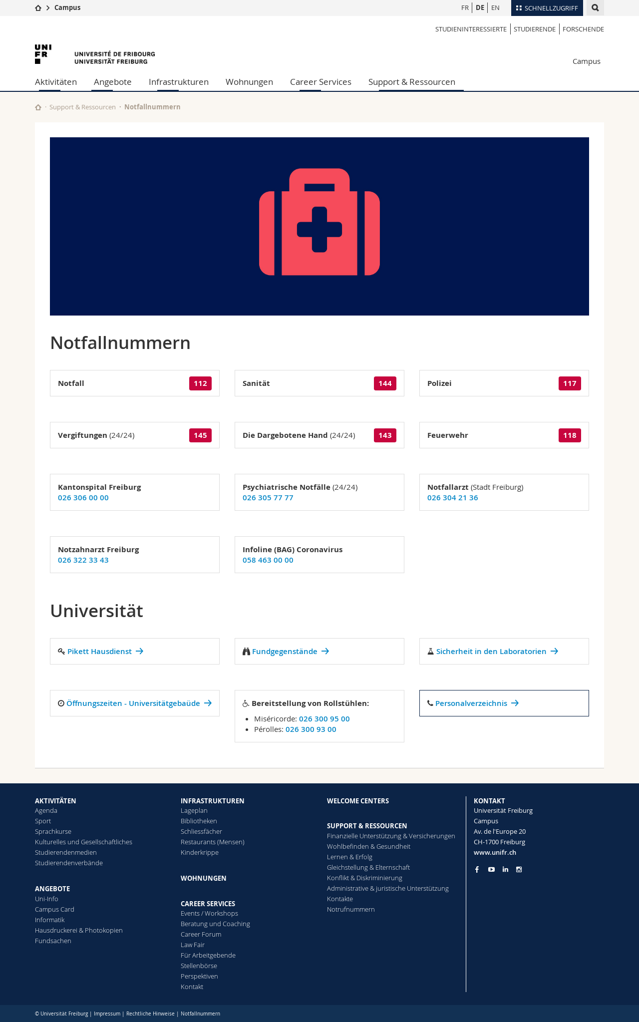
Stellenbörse (199, 965)
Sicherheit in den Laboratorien (491, 651)
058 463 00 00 (268, 560)
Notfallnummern (200, 1014)
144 (385, 383)
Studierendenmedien (66, 852)
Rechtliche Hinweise (150, 1014)
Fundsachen (53, 940)
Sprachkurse (53, 831)
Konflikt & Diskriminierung (364, 877)
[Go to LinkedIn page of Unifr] (505, 869)
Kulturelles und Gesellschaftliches (83, 841)
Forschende (583, 28)
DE (480, 7)
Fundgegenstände (285, 651)
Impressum (107, 1014)
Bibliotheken (199, 820)
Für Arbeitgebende (208, 955)
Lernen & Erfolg (349, 856)
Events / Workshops (209, 913)
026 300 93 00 (311, 729)
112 (200, 383)
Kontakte (340, 898)
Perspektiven (199, 976)
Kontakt (192, 986)
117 (570, 383)
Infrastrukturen (179, 81)
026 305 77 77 (268, 497)
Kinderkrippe (200, 852)
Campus (67, 7)
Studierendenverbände (69, 862)
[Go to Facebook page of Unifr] (477, 869)
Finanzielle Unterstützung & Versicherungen (391, 835)
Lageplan (194, 810)
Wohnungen (249, 81)
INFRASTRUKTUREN (213, 800)
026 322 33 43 (83, 560)
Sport (43, 820)
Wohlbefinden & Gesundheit (368, 846)
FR (465, 7)
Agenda (46, 810)
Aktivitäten (56, 81)
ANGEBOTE (52, 888)
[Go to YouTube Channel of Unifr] (491, 869)
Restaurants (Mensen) (213, 841)
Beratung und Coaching (215, 923)
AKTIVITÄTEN (55, 800)
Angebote (113, 81)
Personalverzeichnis (471, 703)
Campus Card (54, 909)
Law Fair (193, 944)
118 (570, 435)
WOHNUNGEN (204, 878)
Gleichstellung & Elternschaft (368, 867)
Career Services (320, 81)
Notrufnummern (351, 909)
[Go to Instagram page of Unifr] (519, 869)
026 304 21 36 (452, 497)
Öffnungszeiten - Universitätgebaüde (133, 703)
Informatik (49, 919)
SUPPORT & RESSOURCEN (367, 825)
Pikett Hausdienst (99, 651)
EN (495, 7)
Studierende (535, 28)
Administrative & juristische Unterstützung (388, 888)
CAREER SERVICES (208, 903)
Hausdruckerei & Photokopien (79, 930)
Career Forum (201, 934)
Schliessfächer (201, 831)
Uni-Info (46, 898)
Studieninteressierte (471, 28)
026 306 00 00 (83, 497)
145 (200, 435)
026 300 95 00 (324, 718)
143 (385, 435)
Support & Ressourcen (411, 81)
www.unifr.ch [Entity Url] (495, 852)
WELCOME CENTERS (358, 800)
